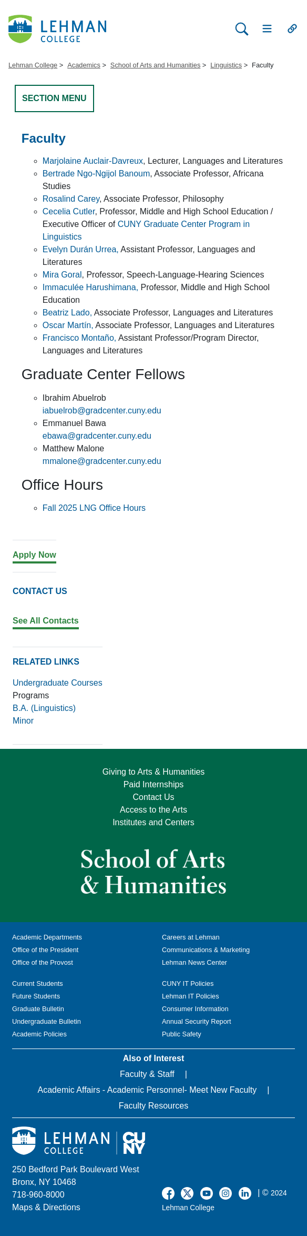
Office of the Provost (42, 962)
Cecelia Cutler (69, 211)
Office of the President (45, 950)
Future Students (36, 996)
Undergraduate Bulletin (46, 1021)
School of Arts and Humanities (155, 65)
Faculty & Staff (147, 1074)
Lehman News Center (194, 962)
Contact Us (153, 797)
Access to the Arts (153, 809)
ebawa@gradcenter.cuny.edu (97, 435)
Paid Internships (154, 784)
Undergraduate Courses (58, 682)
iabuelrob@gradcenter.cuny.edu (102, 410)
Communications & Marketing (206, 950)
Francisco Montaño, (80, 337)
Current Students (37, 983)
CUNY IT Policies (187, 983)
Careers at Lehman (191, 937)
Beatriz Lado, (67, 312)
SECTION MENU (54, 98)
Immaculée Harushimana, (90, 287)
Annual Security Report (196, 1021)
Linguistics (226, 65)
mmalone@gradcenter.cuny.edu (102, 461)
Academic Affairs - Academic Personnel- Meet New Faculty (147, 1089)
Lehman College (32, 65)
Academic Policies (39, 1034)
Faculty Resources (154, 1105)
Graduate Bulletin (38, 1009)
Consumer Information (195, 1009)
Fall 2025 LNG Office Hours (94, 507)
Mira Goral (62, 274)
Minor (23, 720)
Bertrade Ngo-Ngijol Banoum (96, 173)
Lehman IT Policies (190, 996)
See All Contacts (46, 620)
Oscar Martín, (68, 325)
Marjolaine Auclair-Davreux (93, 160)
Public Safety (181, 1034)
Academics (83, 65)
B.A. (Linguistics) (44, 708)
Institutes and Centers (153, 822)
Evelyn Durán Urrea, (81, 249)
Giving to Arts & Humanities (154, 771)
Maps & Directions (46, 1207)
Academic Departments (47, 937)
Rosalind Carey (71, 198)
